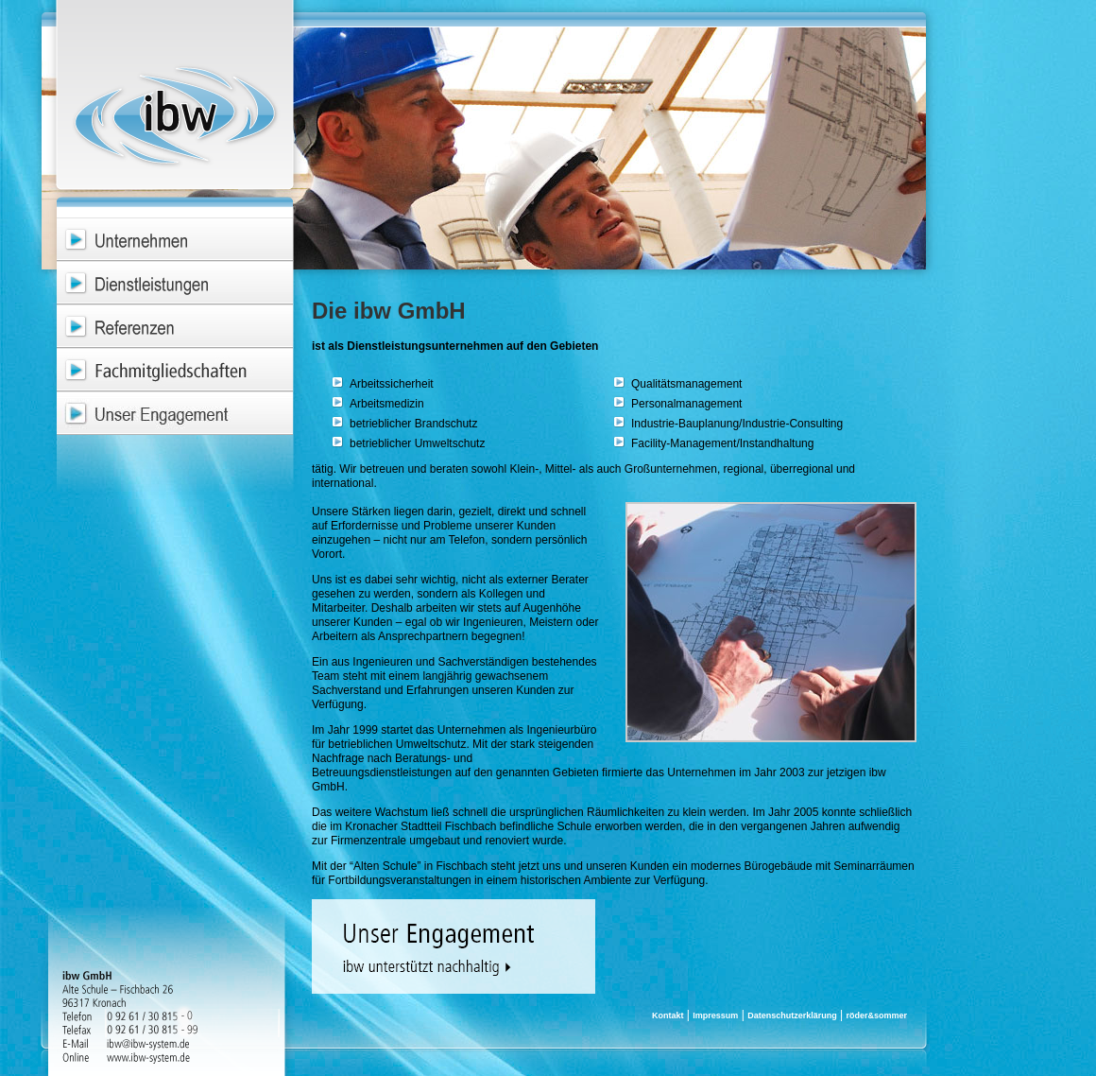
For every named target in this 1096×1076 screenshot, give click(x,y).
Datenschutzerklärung (792, 1015)
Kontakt (668, 1015)
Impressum (715, 1015)
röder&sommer (876, 1015)
